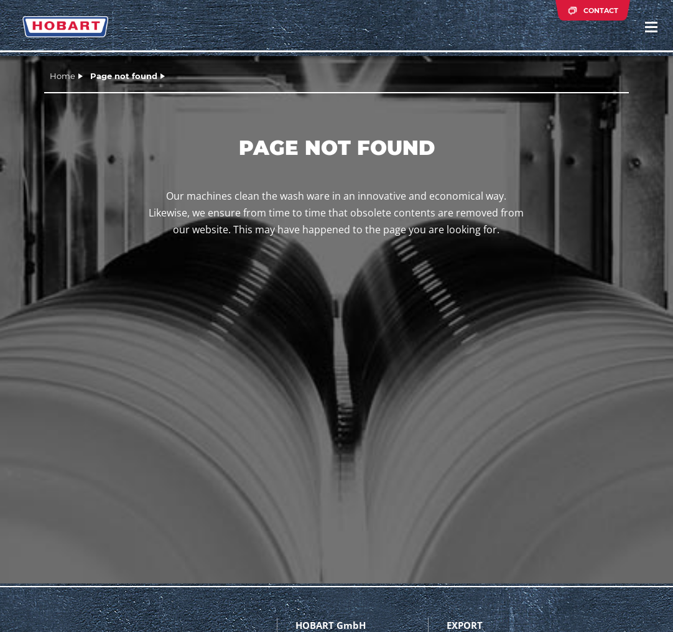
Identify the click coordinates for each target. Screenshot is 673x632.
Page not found (123, 76)
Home (62, 76)
